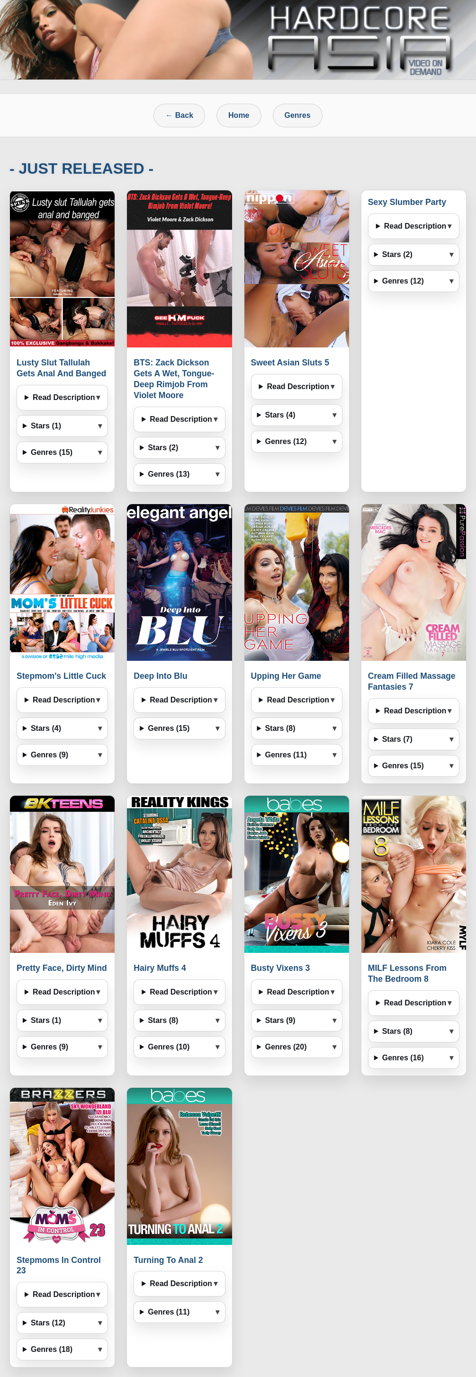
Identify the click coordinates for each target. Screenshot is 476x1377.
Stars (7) (397, 739)
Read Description (64, 397)
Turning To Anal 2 (168, 1260)
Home (238, 115)
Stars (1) (46, 426)
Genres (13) (168, 474)
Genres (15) (51, 452)
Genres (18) (51, 1349)
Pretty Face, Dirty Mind (62, 968)
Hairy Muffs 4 (160, 968)
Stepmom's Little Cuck (61, 676)
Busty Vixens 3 (280, 968)
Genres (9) (49, 755)
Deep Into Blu (160, 676)
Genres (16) (403, 1058)
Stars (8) (280, 728)
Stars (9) (280, 1020)
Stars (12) (48, 1323)
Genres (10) (168, 1047)
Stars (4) (280, 415)
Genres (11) (285, 755)
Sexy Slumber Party (407, 202)
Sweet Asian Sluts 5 (290, 362)
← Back (179, 115)
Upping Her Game (286, 676)
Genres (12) (285, 441)
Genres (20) (285, 1047)
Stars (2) (163, 448)
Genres (298, 115)
